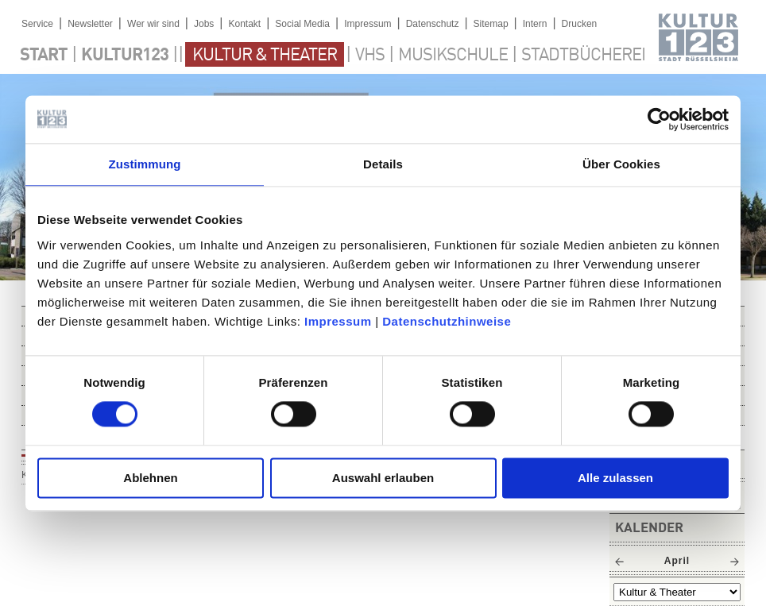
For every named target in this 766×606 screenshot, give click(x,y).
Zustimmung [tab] (145, 164)
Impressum (338, 321)
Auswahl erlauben (383, 477)
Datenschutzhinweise (446, 321)
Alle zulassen (615, 477)
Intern (535, 23)
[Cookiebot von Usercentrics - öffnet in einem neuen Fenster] (659, 119)
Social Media (302, 23)
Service (37, 23)
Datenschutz (432, 23)
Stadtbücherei (583, 55)
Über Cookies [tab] (621, 164)
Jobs (204, 23)
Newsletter (90, 23)
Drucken (580, 23)
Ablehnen (150, 477)
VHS (370, 55)
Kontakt (244, 23)
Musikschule (453, 55)
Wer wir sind (153, 23)
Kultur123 (124, 55)
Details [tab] (383, 164)
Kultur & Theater (264, 55)
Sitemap (491, 23)
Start (44, 55)
